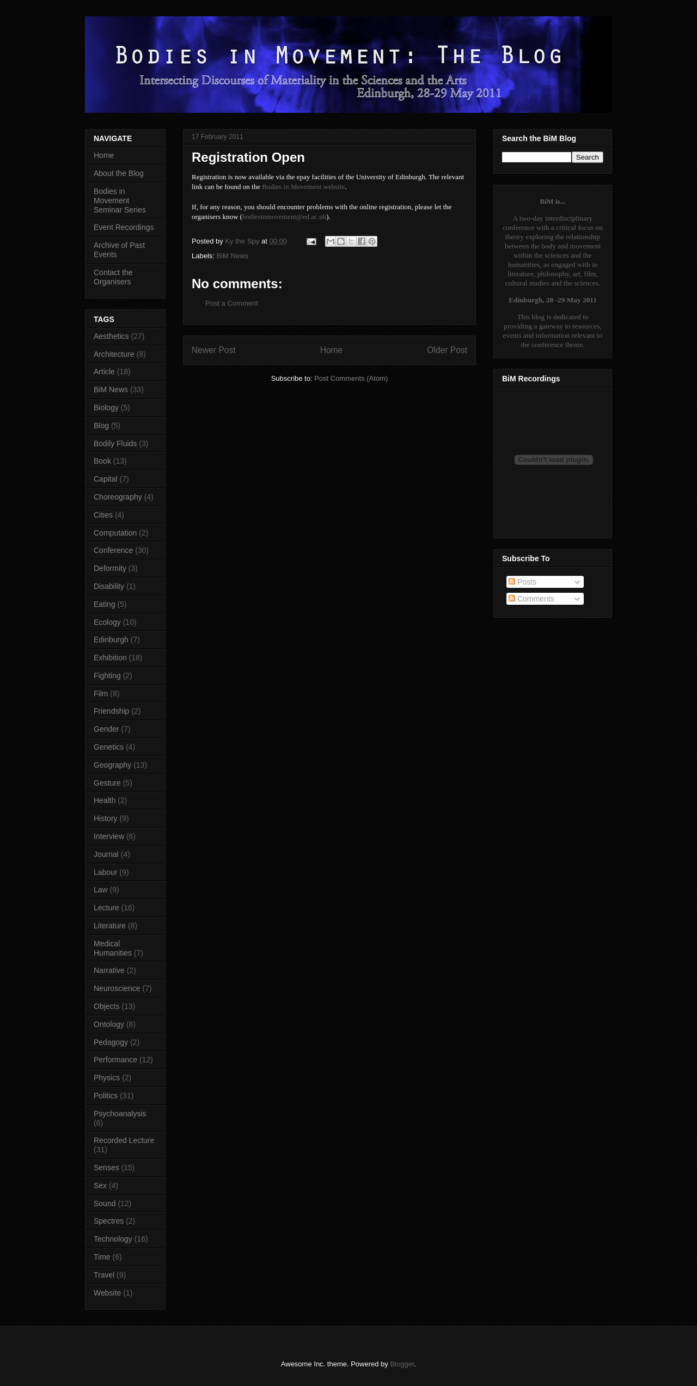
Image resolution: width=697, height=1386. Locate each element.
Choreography (118, 497)
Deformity (110, 568)
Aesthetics (111, 336)
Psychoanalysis (120, 1113)
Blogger (402, 1364)
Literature (110, 925)
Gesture (107, 783)
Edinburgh (111, 639)
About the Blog (119, 173)
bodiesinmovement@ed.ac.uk (284, 216)
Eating (104, 604)
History (106, 818)
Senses (106, 1167)
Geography (112, 765)
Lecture (106, 907)
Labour (106, 872)
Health (104, 800)
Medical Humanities (113, 948)
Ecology (107, 622)
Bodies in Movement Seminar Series (120, 200)
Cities (103, 514)
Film (101, 693)
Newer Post (214, 350)
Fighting (107, 675)
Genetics (109, 747)
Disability (109, 586)
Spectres (109, 1221)
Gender (106, 729)
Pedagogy (111, 1042)
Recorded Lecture (124, 1140)
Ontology (109, 1024)
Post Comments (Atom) (351, 378)
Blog (101, 425)
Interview (109, 836)
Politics (106, 1095)
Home (331, 350)
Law (101, 889)
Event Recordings (124, 227)
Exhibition (110, 657)
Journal (106, 854)
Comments (531, 598)
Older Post (447, 350)
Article (104, 371)
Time (102, 1257)
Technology (113, 1239)
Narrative (109, 970)
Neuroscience (117, 988)
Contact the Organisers (113, 277)
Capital (106, 479)
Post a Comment (231, 303)
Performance (115, 1059)
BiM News (233, 256)
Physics (107, 1077)
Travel (104, 1274)
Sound (104, 1203)
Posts (522, 582)
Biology (106, 407)
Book (102, 461)
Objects (106, 1006)
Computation (115, 532)
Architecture (114, 354)
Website (107, 1292)
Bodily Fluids (115, 443)
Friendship (111, 711)
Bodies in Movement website (303, 187)
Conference (113, 550)
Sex (100, 1185)
